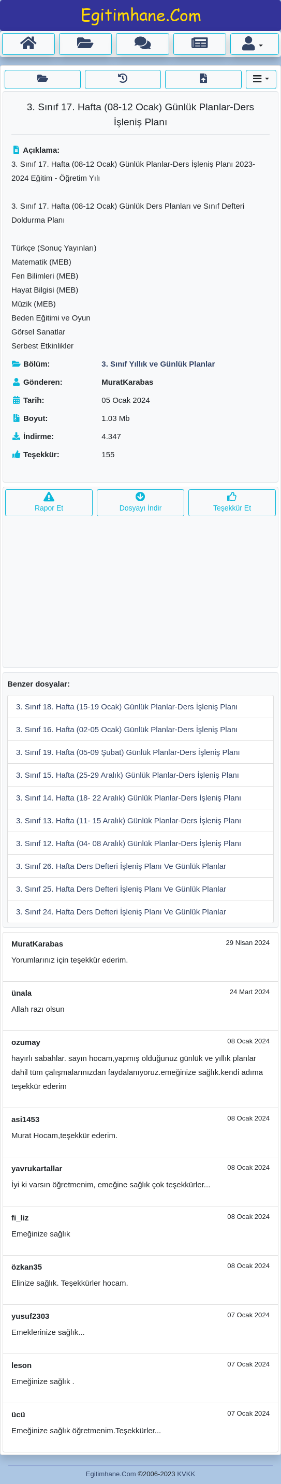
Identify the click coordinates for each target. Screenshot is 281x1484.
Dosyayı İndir (141, 502)
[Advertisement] (140, 594)
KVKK (186, 1474)
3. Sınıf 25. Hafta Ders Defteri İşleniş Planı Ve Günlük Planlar (121, 888)
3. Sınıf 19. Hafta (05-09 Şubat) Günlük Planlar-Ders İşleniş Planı (128, 752)
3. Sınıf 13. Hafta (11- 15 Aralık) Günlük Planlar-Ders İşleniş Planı (128, 820)
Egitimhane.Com (111, 1474)
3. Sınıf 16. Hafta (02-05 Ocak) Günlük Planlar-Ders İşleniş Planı (127, 729)
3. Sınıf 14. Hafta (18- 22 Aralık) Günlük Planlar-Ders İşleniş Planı (128, 797)
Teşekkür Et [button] (232, 502)
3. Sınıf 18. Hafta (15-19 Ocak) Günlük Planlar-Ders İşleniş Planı (127, 706)
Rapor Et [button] (49, 502)
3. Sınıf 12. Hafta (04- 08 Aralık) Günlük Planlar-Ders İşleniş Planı (128, 843)
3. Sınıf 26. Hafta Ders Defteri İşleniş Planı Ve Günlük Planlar (121, 866)
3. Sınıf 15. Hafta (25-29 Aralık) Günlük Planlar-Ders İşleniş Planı (127, 774)
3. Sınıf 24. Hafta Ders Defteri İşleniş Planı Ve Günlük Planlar (121, 911)
